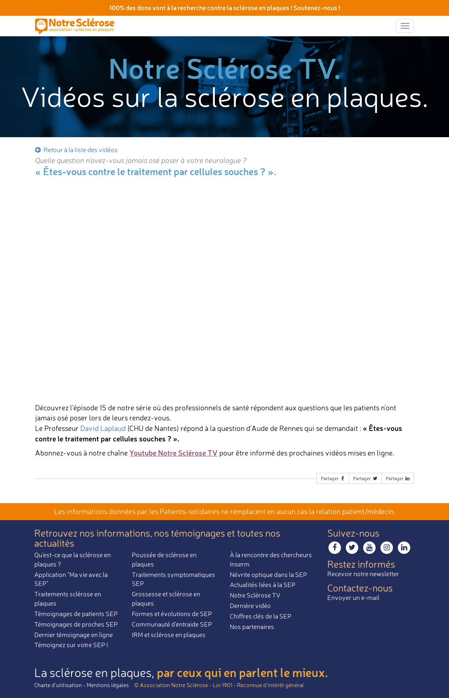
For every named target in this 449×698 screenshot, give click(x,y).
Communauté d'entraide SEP (172, 624)
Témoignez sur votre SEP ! (71, 645)
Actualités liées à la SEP (262, 585)
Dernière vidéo (250, 606)
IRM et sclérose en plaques (169, 635)
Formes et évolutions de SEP (172, 614)
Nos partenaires (252, 627)
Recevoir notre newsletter (363, 574)
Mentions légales (108, 684)
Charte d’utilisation (58, 684)
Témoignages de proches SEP (76, 624)
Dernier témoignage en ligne (73, 635)
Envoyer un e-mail (353, 598)
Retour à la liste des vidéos (76, 150)
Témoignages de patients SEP (76, 614)
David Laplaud (103, 428)
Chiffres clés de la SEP (260, 616)
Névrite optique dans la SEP (268, 575)
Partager (333, 478)
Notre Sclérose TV (255, 595)
